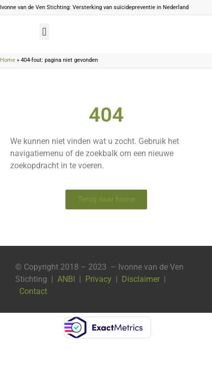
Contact (33, 291)
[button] (44, 31)
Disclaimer (141, 279)
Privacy (98, 279)
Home (7, 60)
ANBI (66, 279)
